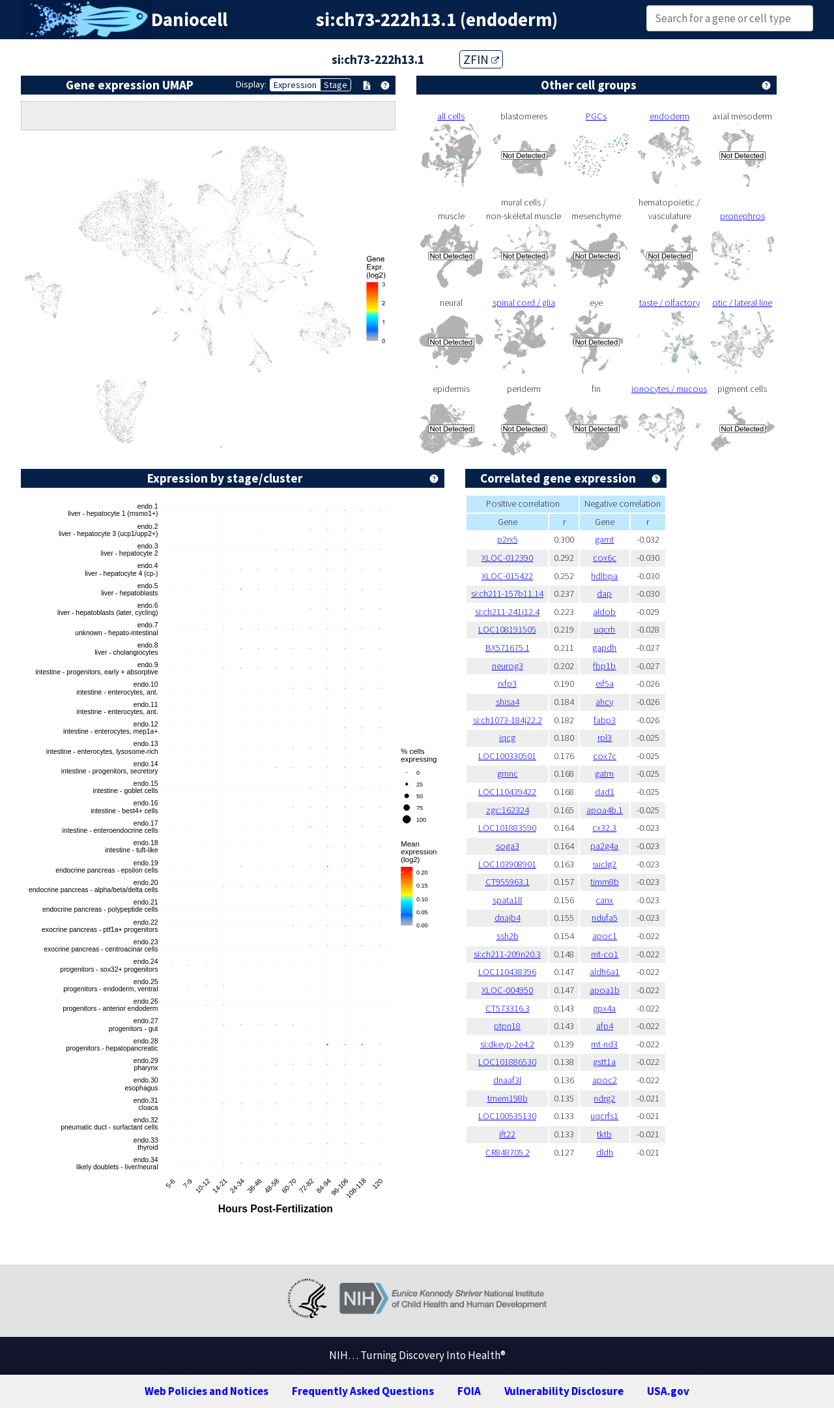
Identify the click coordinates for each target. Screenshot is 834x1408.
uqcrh (604, 629)
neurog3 (507, 666)
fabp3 (605, 720)
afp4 (604, 1026)
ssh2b (507, 936)
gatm (604, 773)
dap (604, 593)
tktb (604, 1134)
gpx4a (604, 1008)
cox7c (604, 756)
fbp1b (604, 666)
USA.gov (668, 1391)
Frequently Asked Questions (363, 1391)
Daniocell (189, 19)
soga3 (507, 846)
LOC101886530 (507, 1062)
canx (604, 900)
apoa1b (605, 990)
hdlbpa (604, 576)
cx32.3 (604, 827)
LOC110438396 (507, 972)
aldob (604, 612)
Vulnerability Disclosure (564, 1391)
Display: (251, 84)
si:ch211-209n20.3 (507, 954)
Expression (295, 85)
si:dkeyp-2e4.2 (507, 1044)
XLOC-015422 (507, 576)
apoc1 (604, 936)
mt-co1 (604, 954)
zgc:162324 (507, 810)
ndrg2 (604, 1098)
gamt (604, 539)
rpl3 (604, 737)
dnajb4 (508, 917)
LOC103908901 (507, 864)
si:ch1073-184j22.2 (507, 720)
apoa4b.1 (604, 810)
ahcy (604, 702)
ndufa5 (605, 917)
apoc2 (604, 1080)
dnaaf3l (507, 1080)
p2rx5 (507, 539)
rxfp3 (507, 683)
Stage (335, 85)
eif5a (605, 683)
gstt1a (604, 1062)
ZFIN (481, 59)
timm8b (604, 882)
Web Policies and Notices (206, 1391)
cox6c (604, 557)
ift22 (507, 1134)
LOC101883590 (507, 827)
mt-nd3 (604, 1044)
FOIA (469, 1391)
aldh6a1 (605, 972)
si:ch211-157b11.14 (507, 593)
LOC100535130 (507, 1116)
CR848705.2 (507, 1152)
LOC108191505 (507, 629)
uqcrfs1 (604, 1116)
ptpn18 (507, 1026)
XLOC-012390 (507, 557)
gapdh (604, 647)
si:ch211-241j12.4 (507, 612)
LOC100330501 (507, 756)
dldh (604, 1152)
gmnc (507, 773)
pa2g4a (604, 846)
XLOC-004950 (507, 990)
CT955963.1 (507, 882)
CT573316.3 (507, 1008)
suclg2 (604, 864)
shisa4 (507, 702)
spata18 (508, 900)
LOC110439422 (507, 792)
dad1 (604, 792)
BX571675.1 (507, 647)
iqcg (507, 737)
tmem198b (507, 1098)
